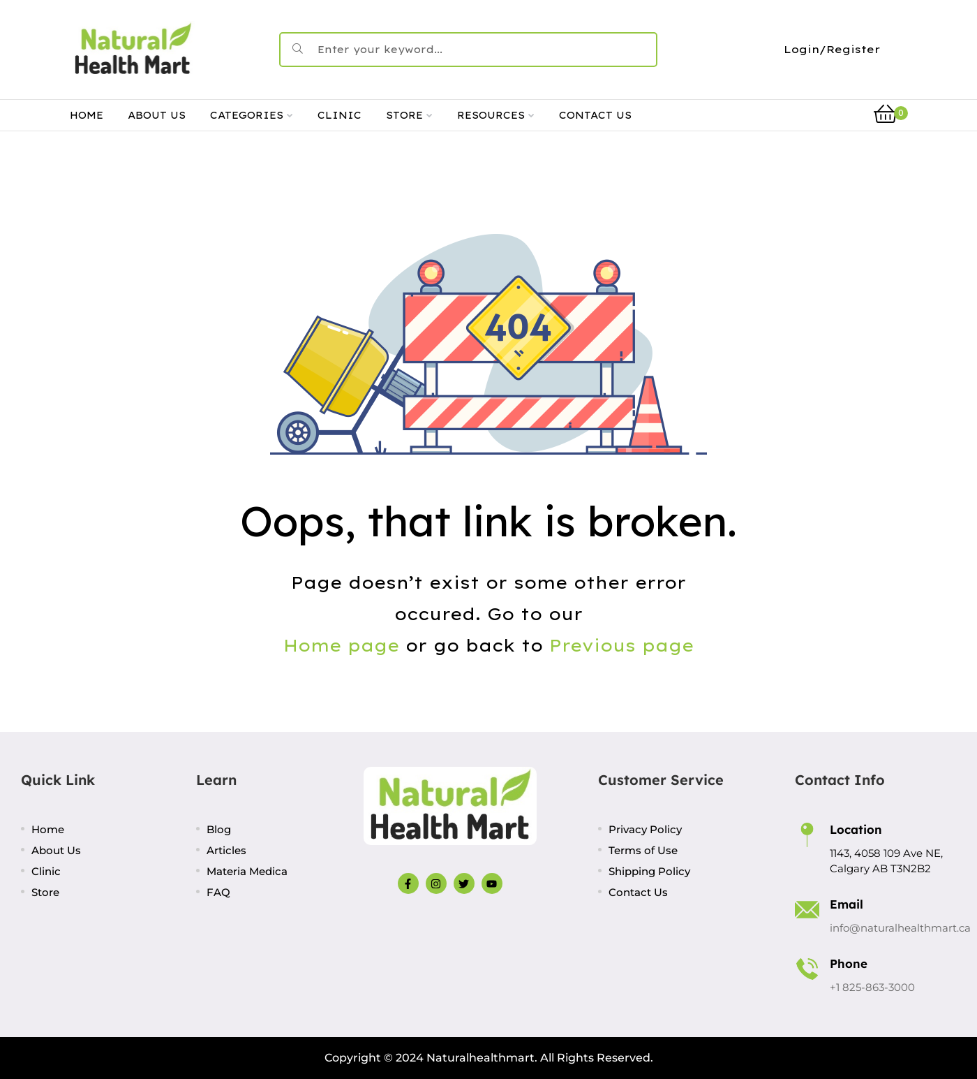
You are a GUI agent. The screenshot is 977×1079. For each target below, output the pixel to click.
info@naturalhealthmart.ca (900, 927)
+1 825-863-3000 (872, 987)
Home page (341, 645)
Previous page (621, 645)
